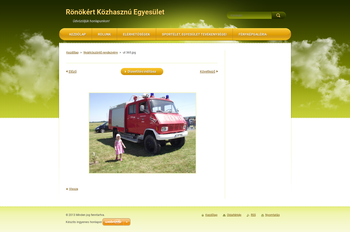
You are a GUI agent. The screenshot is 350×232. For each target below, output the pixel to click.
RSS (253, 215)
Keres (279, 15)
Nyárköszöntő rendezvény (101, 52)
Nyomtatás (272, 215)
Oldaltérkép (234, 215)
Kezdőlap (72, 52)
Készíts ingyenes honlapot (84, 222)
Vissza (73, 189)
